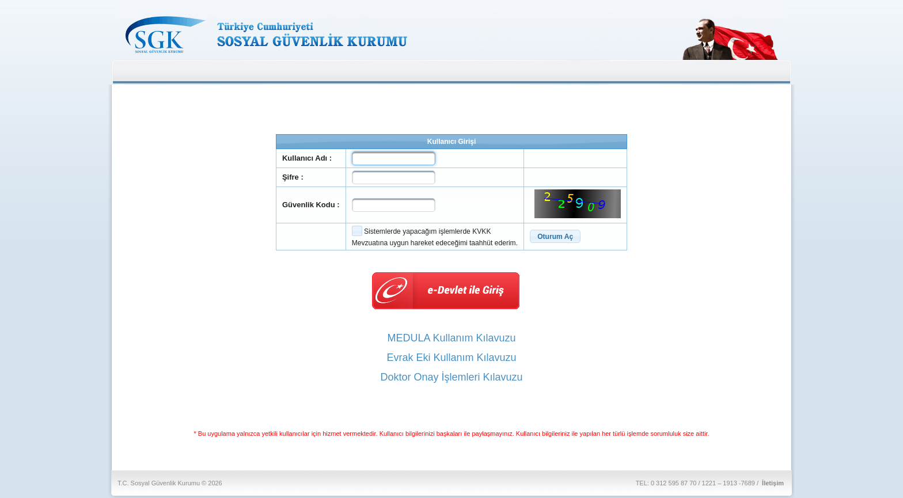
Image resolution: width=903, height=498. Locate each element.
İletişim (773, 483)
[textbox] (393, 158)
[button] (555, 236)
